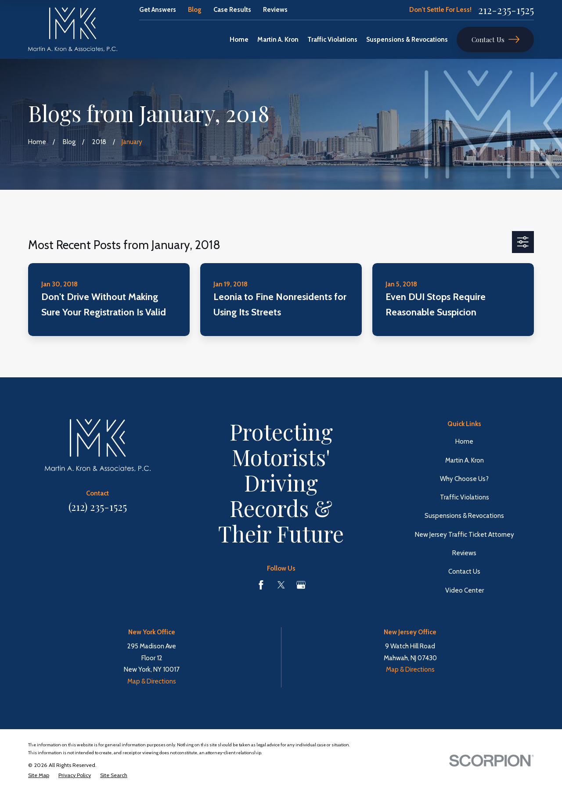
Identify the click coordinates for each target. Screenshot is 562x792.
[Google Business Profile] (301, 584)
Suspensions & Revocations (464, 516)
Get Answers (157, 10)
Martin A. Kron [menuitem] (278, 39)
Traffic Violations (464, 497)
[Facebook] (261, 584)
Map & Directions (151, 681)
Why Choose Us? (464, 479)
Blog (195, 10)
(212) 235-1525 (97, 507)
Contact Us (495, 39)
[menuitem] (38, 775)
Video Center (464, 590)
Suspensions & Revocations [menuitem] (407, 39)
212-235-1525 (506, 10)
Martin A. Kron (464, 460)
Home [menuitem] (239, 39)
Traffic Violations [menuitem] (332, 39)
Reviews (275, 10)
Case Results (232, 10)
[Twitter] (281, 584)
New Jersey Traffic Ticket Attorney (464, 535)
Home (464, 441)
